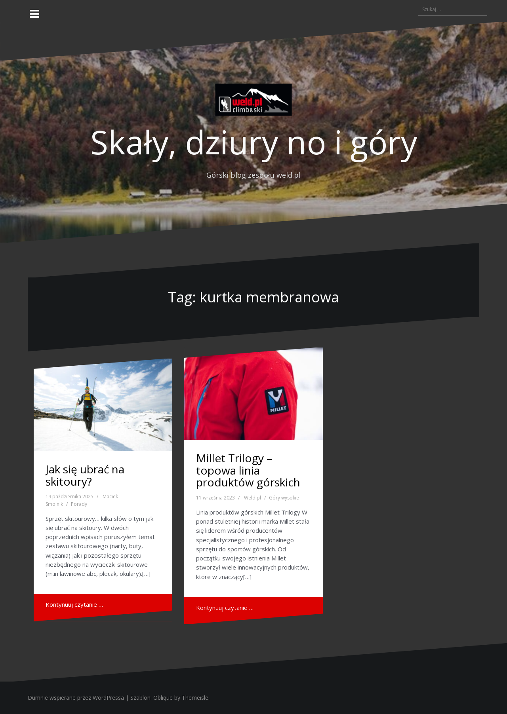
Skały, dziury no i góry (253, 142)
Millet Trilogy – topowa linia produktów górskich (248, 470)
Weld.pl (252, 497)
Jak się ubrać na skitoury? (85, 475)
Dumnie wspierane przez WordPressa (76, 697)
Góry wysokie (284, 497)
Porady (79, 504)
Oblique (163, 697)
